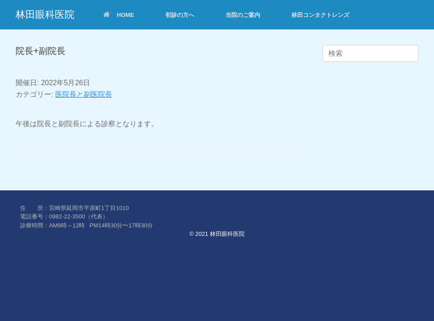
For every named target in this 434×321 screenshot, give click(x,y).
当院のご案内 (242, 15)
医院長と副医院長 (83, 94)
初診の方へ (179, 15)
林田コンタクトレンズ (320, 15)
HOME (118, 15)
